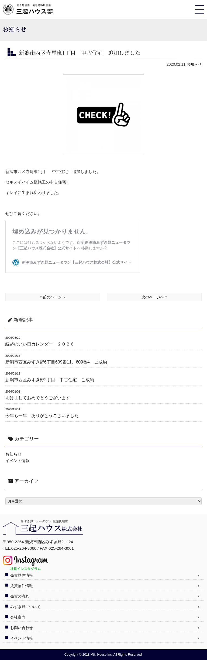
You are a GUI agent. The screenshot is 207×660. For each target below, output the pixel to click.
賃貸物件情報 (21, 586)
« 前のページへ (52, 297)
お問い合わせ (21, 628)
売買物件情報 (21, 575)
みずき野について (25, 607)
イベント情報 (17, 460)
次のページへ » (154, 297)
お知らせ (194, 64)
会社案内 (17, 617)
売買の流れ (19, 596)
